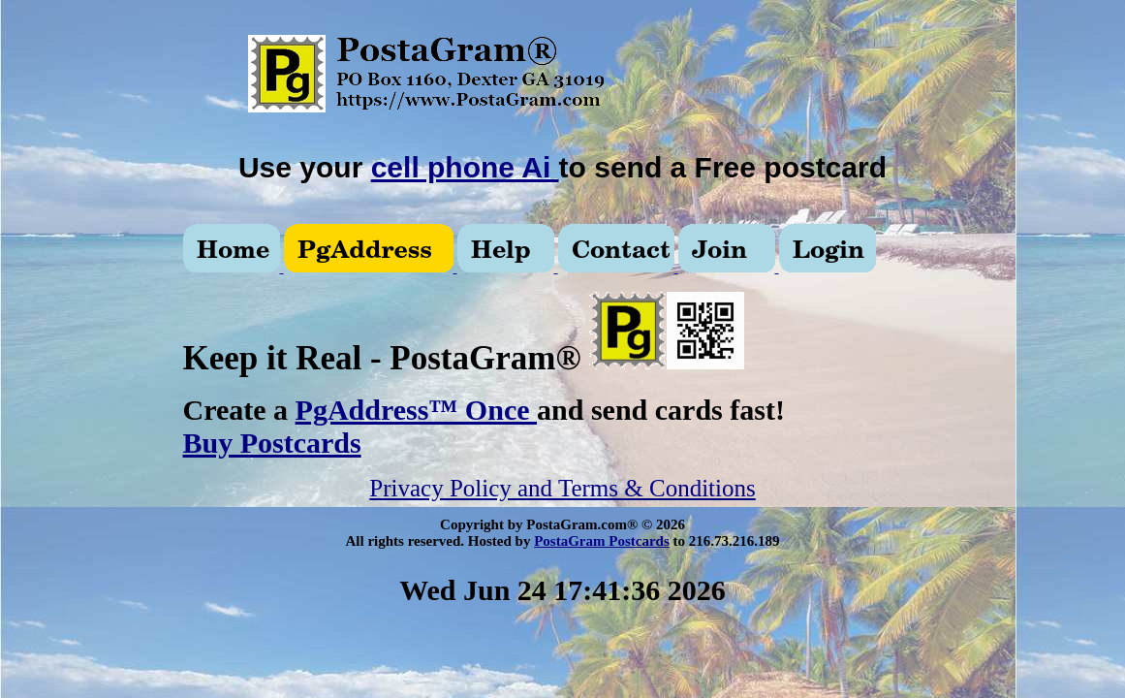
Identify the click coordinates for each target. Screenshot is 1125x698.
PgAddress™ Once (416, 410)
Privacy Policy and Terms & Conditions (562, 488)
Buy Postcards (272, 443)
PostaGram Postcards (602, 541)
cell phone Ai (465, 167)
